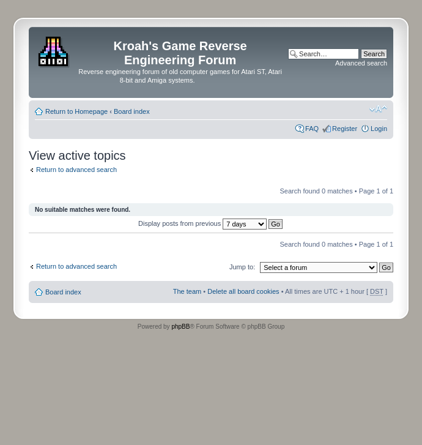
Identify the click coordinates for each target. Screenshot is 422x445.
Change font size (378, 108)
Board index (132, 111)
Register (344, 128)
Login (379, 128)
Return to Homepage (76, 111)
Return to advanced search (76, 169)
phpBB (180, 326)
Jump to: (242, 267)
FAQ (312, 128)
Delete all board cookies (243, 291)
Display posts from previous (210, 223)
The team (187, 291)
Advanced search (361, 63)
